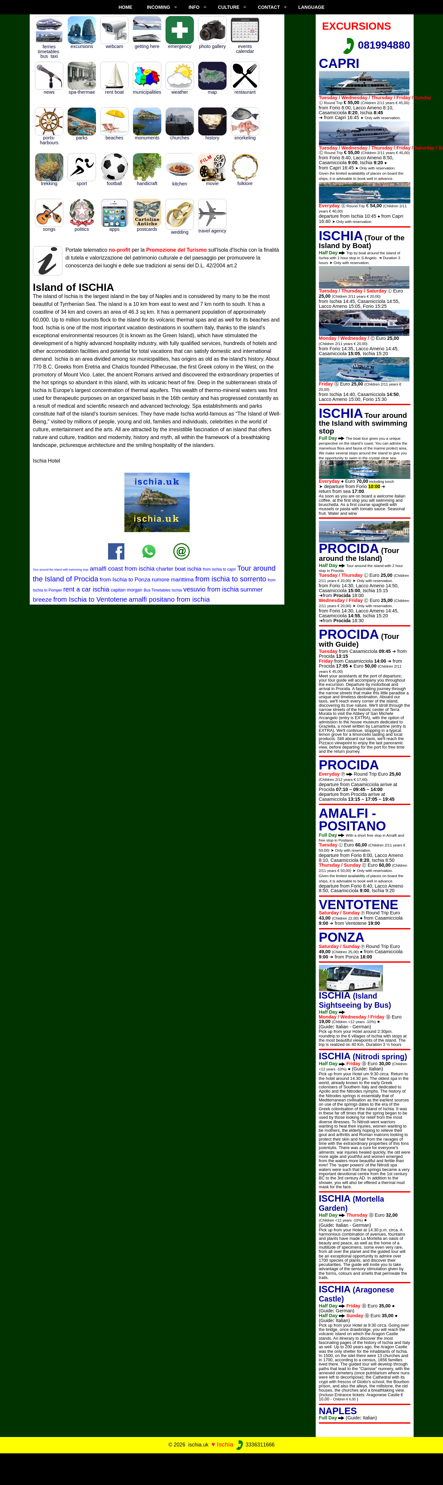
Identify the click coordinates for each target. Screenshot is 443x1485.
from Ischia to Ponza (125, 580)
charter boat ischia (178, 569)
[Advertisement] (221, 1468)
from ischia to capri (219, 569)
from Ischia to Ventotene (90, 599)
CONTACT (269, 7)
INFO (194, 7)
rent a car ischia (86, 589)
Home (125, 7)
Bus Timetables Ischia (163, 590)
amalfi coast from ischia (122, 568)
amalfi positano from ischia (169, 599)
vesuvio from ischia (211, 589)
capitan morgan (126, 589)
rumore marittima (173, 580)
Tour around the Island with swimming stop (60, 569)
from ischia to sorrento (230, 579)
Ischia (225, 1444)
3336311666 (255, 1444)
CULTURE (229, 7)
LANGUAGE (311, 7)
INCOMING (158, 7)
